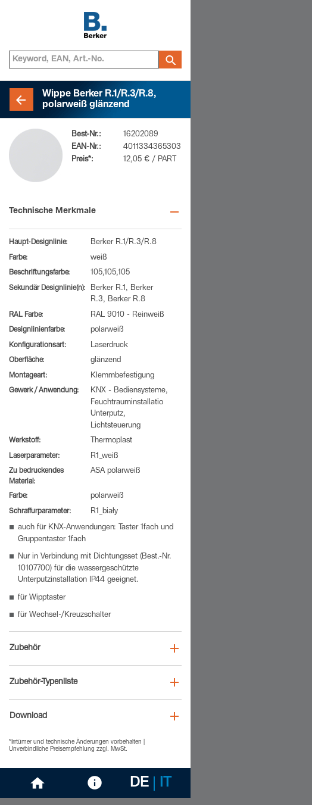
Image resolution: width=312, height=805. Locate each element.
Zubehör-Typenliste (43, 682)
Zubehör (25, 648)
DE (139, 783)
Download (28, 716)
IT (165, 783)
